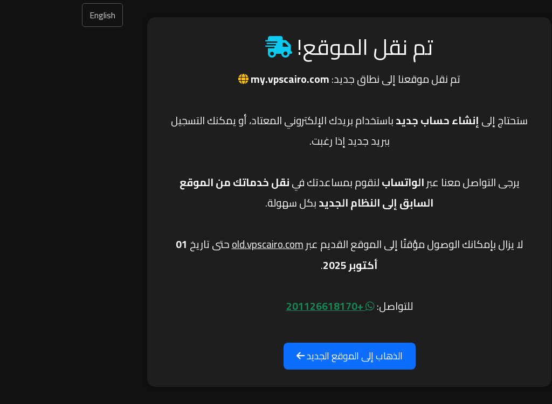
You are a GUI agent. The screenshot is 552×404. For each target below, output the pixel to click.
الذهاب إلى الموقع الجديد (276, 356)
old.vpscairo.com (194, 244)
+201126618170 (257, 306)
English (29, 15)
